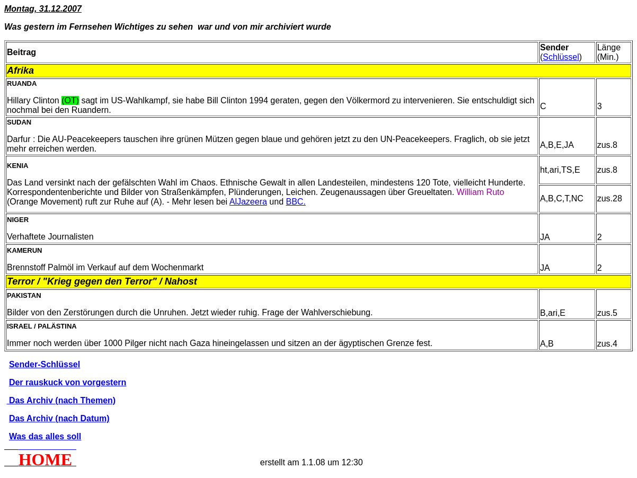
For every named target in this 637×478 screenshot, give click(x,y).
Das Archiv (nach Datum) (59, 418)
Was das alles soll (45, 436)
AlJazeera (248, 201)
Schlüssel (561, 56)
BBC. (295, 201)
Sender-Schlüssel (44, 364)
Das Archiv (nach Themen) (61, 400)
